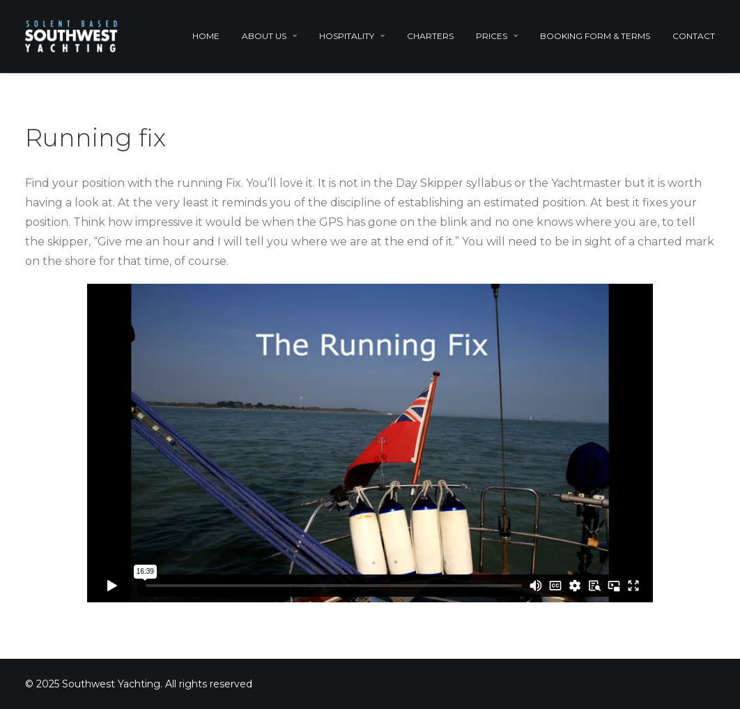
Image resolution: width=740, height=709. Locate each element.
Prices (497, 36)
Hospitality (352, 36)
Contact (693, 36)
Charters (430, 36)
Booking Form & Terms (595, 36)
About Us (269, 36)
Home (205, 36)
